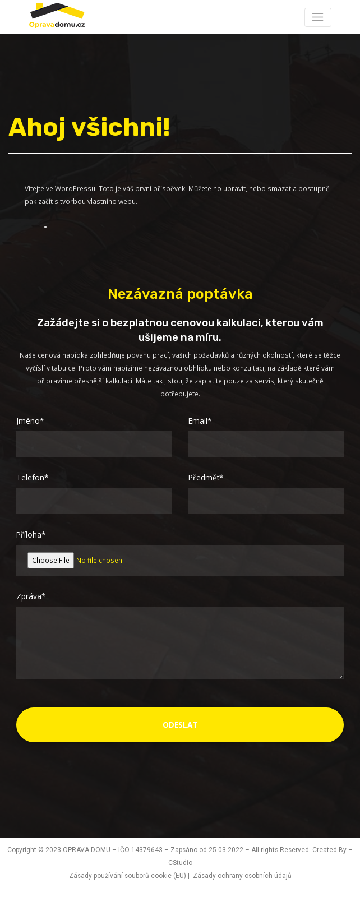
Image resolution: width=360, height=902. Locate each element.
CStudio (180, 863)
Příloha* (30, 534)
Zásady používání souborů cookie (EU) (127, 876)
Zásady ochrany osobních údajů (242, 876)
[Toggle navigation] (317, 17)
